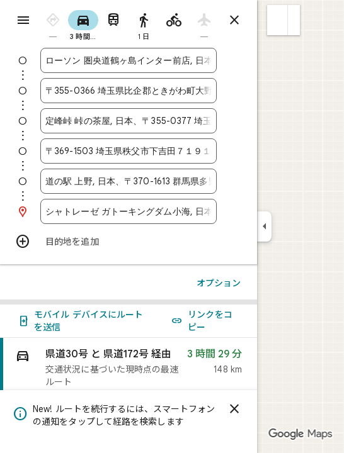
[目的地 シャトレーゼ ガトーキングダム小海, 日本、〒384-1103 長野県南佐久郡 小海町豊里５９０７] (128, 211)
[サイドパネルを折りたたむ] (264, 226)
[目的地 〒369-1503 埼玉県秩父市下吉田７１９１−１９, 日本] (128, 151)
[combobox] (128, 60)
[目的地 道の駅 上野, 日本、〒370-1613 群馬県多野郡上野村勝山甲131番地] (128, 181)
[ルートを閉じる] (234, 20)
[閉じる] (234, 409)
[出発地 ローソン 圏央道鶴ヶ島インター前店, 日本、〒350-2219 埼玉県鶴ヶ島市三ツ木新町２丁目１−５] (128, 60)
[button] (277, 20)
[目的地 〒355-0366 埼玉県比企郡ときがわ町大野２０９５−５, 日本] (128, 90)
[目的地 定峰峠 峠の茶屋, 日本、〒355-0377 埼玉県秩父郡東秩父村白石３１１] (128, 120)
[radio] (53, 24)
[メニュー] (23, 20)
